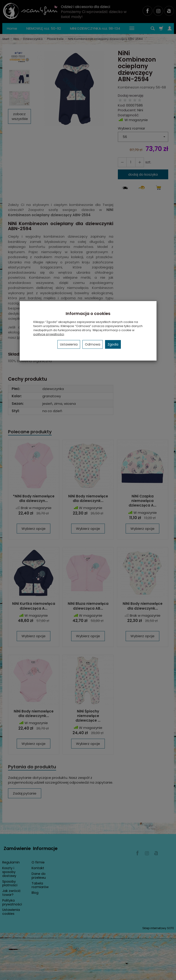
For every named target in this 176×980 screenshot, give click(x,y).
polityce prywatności (48, 334)
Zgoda (113, 344)
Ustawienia (69, 344)
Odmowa (92, 344)
